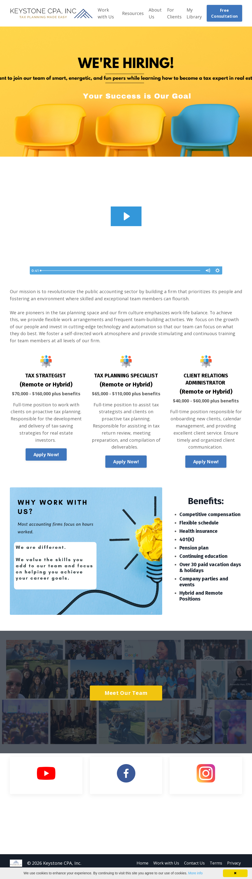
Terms (215, 863)
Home (135, 863)
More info (195, 873)
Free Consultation (224, 13)
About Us (155, 13)
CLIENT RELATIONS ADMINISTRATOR (206, 379)
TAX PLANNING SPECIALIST (126, 375)
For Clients (174, 13)
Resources (133, 13)
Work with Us (106, 13)
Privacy (234, 863)
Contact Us (192, 863)
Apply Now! (46, 455)
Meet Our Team (126, 693)
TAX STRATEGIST (45, 375)
